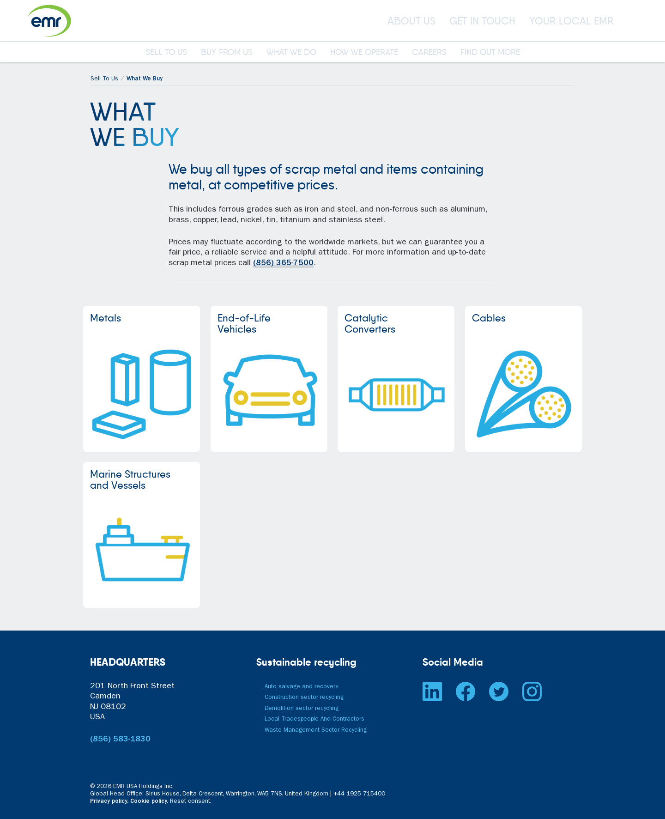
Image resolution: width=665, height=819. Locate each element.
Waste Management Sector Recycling (316, 731)
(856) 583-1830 (120, 740)
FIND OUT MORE (490, 53)
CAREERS (429, 53)
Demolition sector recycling (302, 709)
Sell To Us (104, 79)
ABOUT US (411, 20)
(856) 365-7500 (283, 264)
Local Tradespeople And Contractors (314, 719)
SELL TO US (166, 53)
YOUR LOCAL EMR (571, 20)
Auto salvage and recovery (301, 687)
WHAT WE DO (291, 53)
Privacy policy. (109, 802)
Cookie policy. (149, 802)
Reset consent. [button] (191, 802)
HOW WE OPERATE (364, 53)
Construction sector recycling (304, 698)
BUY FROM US (227, 53)
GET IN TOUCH (482, 20)
